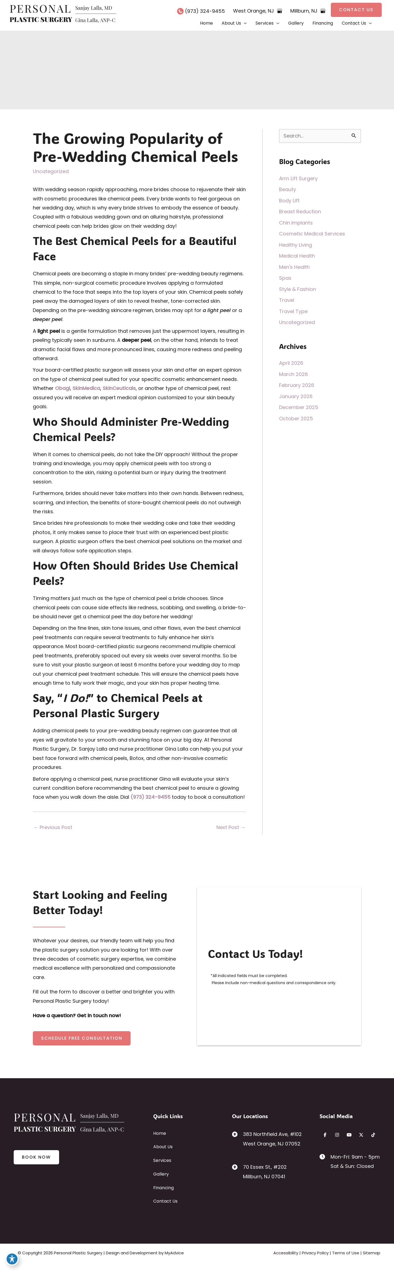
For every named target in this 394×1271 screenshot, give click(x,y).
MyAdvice (174, 1253)
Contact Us (165, 1201)
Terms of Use (345, 1253)
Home (159, 1133)
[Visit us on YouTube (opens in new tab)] (349, 1134)
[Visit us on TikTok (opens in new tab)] (373, 1134)
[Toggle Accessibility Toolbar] (12, 1259)
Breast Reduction (300, 211)
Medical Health (297, 255)
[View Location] (237, 1133)
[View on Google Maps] (279, 10)
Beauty (287, 189)
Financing (163, 1188)
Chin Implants (296, 222)
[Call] (201, 11)
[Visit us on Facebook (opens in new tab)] (325, 1134)
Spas (285, 278)
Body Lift (289, 200)
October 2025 (296, 418)
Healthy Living (295, 244)
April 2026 (291, 363)
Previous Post (52, 827)
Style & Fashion (297, 289)
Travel (286, 300)
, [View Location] (254, 10)
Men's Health (294, 267)
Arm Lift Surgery (298, 178)
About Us (163, 1147)
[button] (356, 10)
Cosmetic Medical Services (312, 233)
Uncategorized (51, 171)
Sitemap (371, 1253)
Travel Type (293, 311)
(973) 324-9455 (150, 797)
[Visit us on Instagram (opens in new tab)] (337, 1134)
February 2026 (296, 385)
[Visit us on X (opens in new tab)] (361, 1134)
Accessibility (285, 1253)
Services (162, 1160)
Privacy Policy (315, 1253)
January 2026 (295, 396)
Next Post (230, 827)
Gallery (161, 1174)
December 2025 (298, 407)
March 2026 (293, 374)
